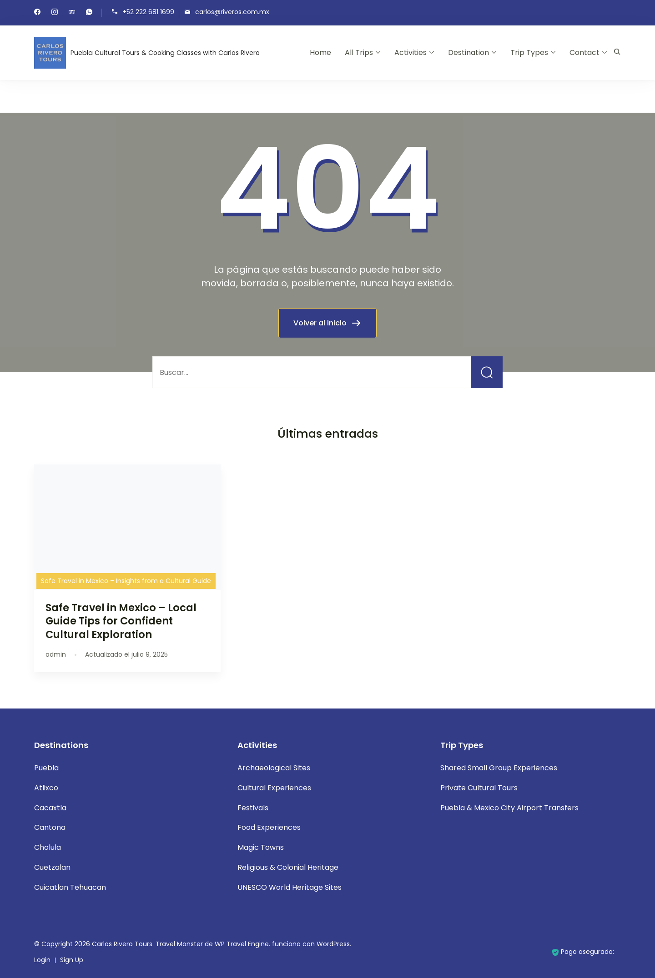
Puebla (46, 768)
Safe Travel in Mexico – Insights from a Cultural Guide (126, 580)
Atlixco (46, 788)
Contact (584, 52)
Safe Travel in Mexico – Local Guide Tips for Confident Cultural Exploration (120, 620)
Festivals (252, 808)
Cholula (47, 847)
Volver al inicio (320, 323)
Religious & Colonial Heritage (287, 867)
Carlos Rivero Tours (122, 943)
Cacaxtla (50, 808)
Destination (468, 52)
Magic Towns (260, 847)
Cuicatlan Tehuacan (70, 887)
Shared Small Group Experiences (498, 768)
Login (42, 959)
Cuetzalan (52, 867)
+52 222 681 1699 (148, 12)
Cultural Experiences (274, 788)
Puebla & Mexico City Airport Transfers (509, 808)
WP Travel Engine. (242, 943)
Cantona (50, 827)
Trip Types (529, 52)
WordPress (333, 943)
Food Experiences (269, 827)
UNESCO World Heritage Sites (289, 887)
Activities (410, 52)
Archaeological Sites (273, 768)
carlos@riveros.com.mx (232, 12)
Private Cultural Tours (479, 788)
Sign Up (71, 959)
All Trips (359, 52)
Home (320, 52)
